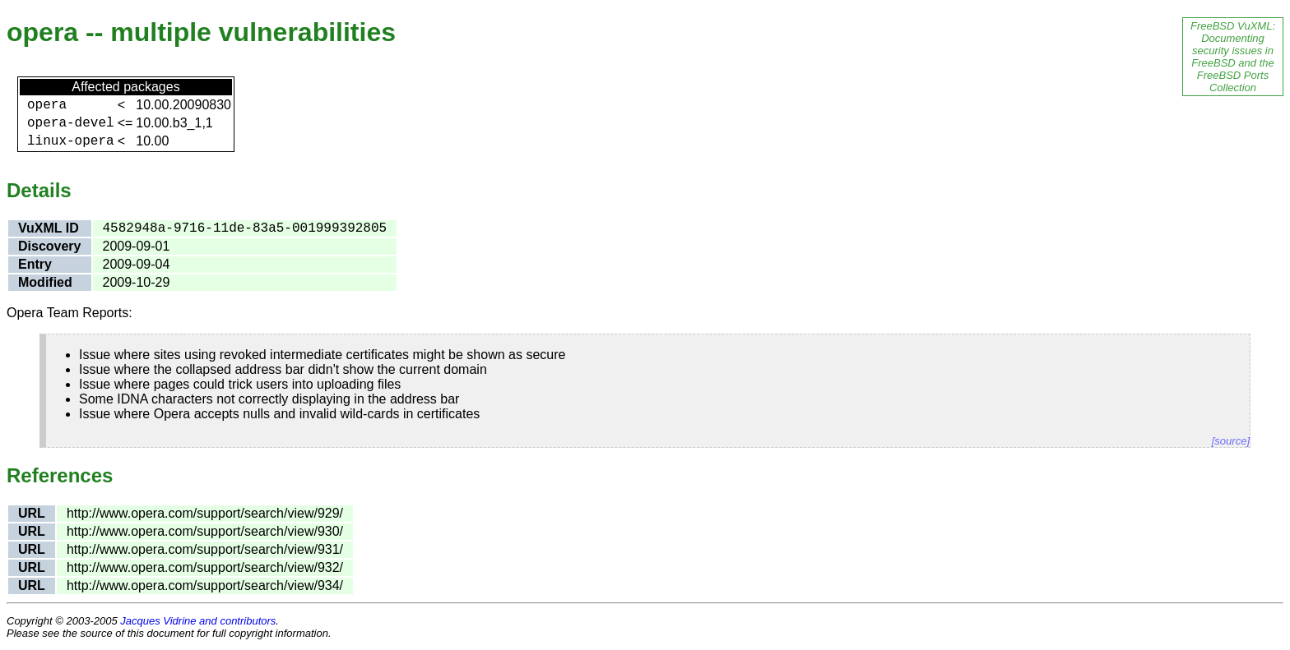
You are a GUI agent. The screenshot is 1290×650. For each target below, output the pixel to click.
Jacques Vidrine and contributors (198, 621)
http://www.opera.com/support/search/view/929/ (205, 513)
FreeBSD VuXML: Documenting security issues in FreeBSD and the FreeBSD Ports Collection (1232, 57)
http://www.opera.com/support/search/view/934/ (205, 585)
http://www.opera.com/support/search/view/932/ (205, 567)
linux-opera (70, 141)
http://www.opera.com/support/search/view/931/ (205, 549)
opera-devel (70, 123)
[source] (1231, 441)
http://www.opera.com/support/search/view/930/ (205, 531)
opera (47, 105)
